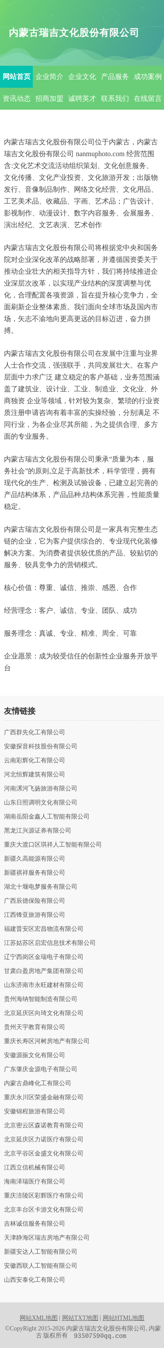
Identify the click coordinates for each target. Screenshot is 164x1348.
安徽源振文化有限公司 (34, 1055)
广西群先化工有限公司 (34, 732)
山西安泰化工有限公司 (34, 1280)
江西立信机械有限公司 (34, 1168)
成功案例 (148, 76)
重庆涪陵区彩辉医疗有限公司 (44, 1196)
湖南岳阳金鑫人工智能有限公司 (47, 817)
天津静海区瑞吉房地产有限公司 (47, 1238)
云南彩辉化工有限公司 (34, 761)
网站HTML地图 (124, 1318)
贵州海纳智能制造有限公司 (40, 999)
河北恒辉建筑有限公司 (34, 775)
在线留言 (148, 98)
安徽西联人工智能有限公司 (40, 1266)
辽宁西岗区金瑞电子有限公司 (44, 957)
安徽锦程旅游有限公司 (34, 1111)
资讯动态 (17, 98)
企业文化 (82, 76)
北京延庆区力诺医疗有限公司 (44, 1140)
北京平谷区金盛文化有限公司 (44, 1154)
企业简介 (49, 76)
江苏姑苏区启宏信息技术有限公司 (50, 943)
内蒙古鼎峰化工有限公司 (37, 1083)
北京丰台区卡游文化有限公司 (44, 1210)
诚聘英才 (82, 98)
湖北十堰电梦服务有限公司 (40, 887)
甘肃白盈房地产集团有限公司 (44, 971)
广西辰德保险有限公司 (34, 901)
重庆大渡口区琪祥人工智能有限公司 (53, 845)
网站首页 (17, 76)
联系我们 (115, 98)
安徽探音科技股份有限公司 (40, 747)
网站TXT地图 (80, 1318)
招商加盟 (49, 98)
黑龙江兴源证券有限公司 (37, 831)
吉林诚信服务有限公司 (34, 1224)
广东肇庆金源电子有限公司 (40, 1069)
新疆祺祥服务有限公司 (34, 873)
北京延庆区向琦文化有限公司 (44, 1013)
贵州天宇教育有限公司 (34, 1027)
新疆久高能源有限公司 (34, 859)
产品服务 (115, 76)
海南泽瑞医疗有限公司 (34, 1182)
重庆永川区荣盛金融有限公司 (44, 1097)
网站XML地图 (39, 1318)
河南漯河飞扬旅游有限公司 (40, 789)
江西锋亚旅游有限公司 (34, 915)
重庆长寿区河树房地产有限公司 (47, 1041)
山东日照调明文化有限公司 (40, 803)
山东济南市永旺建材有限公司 (44, 985)
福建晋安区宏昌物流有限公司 (44, 929)
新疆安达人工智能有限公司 (40, 1252)
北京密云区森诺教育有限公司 (44, 1126)
